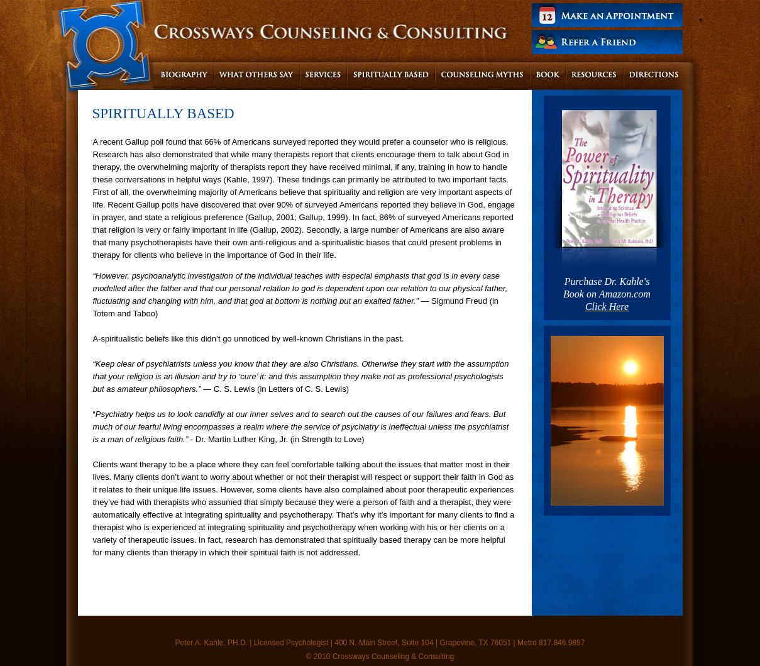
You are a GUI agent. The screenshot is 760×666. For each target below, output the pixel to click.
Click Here (607, 306)
